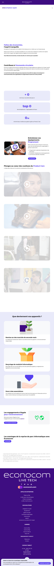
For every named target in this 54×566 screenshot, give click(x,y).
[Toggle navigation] (3, 2)
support (27, 518)
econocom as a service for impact (27, 520)
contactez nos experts (44, 563)
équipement (27, 510)
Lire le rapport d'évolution (10, 422)
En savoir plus (32, 158)
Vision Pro (27, 533)
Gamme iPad (27, 529)
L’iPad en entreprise (27, 499)
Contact (27, 541)
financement (27, 516)
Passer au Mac (27, 495)
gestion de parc (27, 512)
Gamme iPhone (27, 531)
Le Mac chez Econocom (27, 501)
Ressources (27, 539)
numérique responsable (27, 514)
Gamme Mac (27, 528)
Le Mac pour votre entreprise (27, 497)
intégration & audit (27, 508)
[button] (27, 558)
